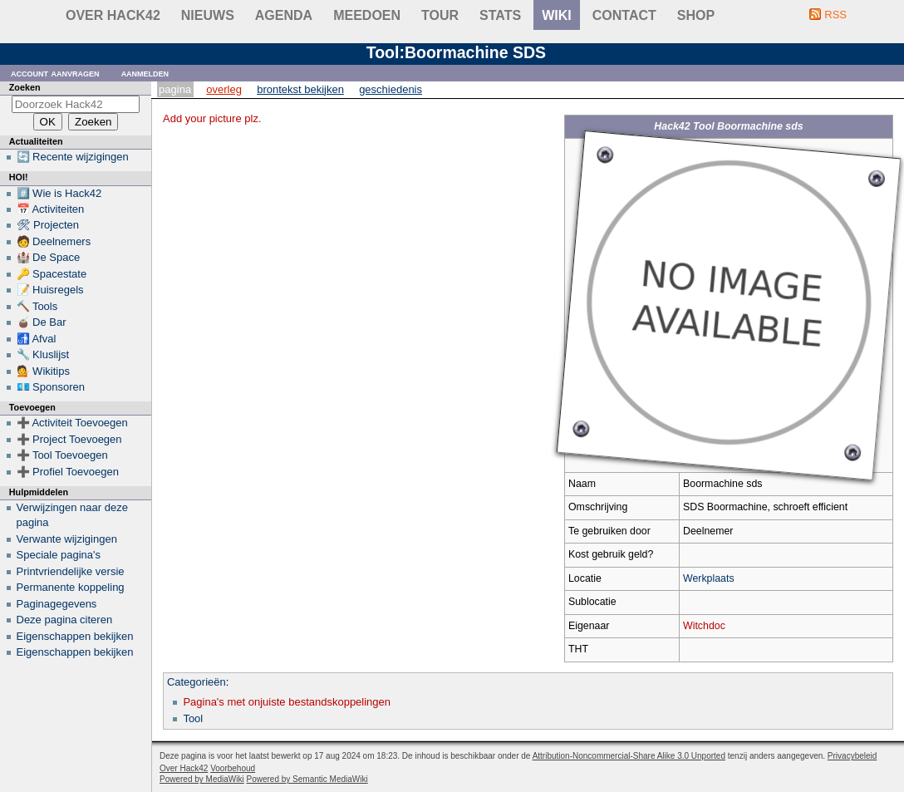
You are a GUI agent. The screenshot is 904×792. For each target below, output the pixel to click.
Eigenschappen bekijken (75, 636)
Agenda (283, 15)
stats (500, 15)
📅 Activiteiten (51, 209)
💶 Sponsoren (51, 387)
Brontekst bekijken (300, 89)
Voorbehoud (232, 768)
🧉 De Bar (41, 322)
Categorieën (196, 682)
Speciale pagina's (59, 554)
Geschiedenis (390, 89)
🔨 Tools (37, 306)
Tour (440, 15)
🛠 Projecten (48, 225)
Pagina (175, 89)
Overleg (224, 89)
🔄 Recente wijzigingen (73, 156)
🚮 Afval (36, 338)
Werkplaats (708, 578)
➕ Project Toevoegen (69, 439)
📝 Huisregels (50, 289)
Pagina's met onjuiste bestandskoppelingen (287, 702)
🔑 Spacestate (52, 274)
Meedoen (366, 15)
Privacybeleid (852, 755)
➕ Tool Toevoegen (62, 455)
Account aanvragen (55, 72)
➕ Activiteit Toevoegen (72, 422)
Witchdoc (704, 626)
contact (624, 15)
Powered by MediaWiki (202, 779)
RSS (835, 14)
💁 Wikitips (43, 371)
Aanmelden (145, 72)
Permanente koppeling (71, 587)
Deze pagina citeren (65, 619)
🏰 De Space (49, 257)
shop (696, 15)
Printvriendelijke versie (71, 571)
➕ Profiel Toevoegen (68, 471)
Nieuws (207, 15)
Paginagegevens (57, 604)
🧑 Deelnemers (54, 241)
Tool (193, 718)
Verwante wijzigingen (67, 539)
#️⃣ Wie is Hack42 (59, 193)
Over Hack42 (113, 15)
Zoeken (25, 87)
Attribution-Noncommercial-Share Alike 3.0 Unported (629, 755)
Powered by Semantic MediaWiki (307, 779)
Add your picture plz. (212, 118)
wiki (557, 15)
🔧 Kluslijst (43, 354)
